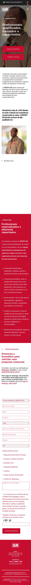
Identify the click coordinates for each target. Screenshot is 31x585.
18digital (19, 581)
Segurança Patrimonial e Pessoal (14, 455)
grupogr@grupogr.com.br (11, 372)
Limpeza (5, 471)
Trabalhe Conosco (13, 57)
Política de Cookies (17, 580)
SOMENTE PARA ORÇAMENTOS (12, 2)
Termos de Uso (25, 580)
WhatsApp (5, 370)
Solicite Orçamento (13, 49)
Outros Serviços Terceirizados (12, 475)
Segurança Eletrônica (10, 467)
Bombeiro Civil (7, 463)
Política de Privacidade (7, 580)
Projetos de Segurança (10, 479)
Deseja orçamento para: (10, 451)
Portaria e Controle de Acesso (12, 459)
